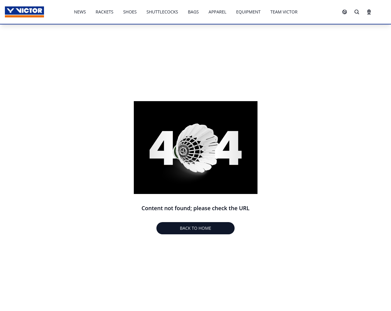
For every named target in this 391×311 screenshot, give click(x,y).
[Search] (357, 12)
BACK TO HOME (195, 228)
